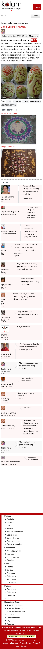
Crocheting (11, 582)
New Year (11, 554)
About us (10, 624)
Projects (7, 586)
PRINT (34, 40)
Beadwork (11, 573)
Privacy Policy (25, 643)
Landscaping (12, 595)
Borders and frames (15, 532)
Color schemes (13, 538)
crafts (25, 101)
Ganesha (17, 101)
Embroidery (11, 576)
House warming (13, 557)
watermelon (35, 101)
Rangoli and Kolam (12, 602)
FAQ (8, 621)
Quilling (10, 570)
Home (3, 23)
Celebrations (9, 548)
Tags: (3, 101)
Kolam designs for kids (16, 611)
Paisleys (10, 522)
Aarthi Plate (11, 579)
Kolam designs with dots (16, 608)
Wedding (10, 560)
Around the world (14, 551)
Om (8, 525)
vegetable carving (8, 105)
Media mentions (13, 618)
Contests (10, 614)
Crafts (6, 564)
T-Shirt (9, 598)
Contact (24, 646)
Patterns (7, 516)
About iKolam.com (10, 643)
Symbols (10, 519)
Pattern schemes (13, 541)
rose (9, 101)
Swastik (10, 529)
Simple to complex (14, 544)
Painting (10, 567)
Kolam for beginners (15, 605)
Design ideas (12, 535)
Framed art (11, 589)
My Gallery (33, 36)
